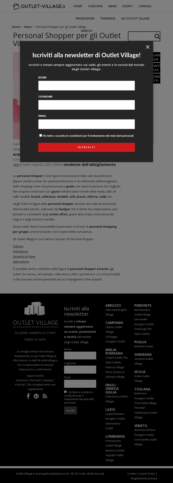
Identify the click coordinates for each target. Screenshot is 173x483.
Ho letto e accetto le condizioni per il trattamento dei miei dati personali (88, 135)
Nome (42, 77)
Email (42, 116)
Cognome (45, 96)
